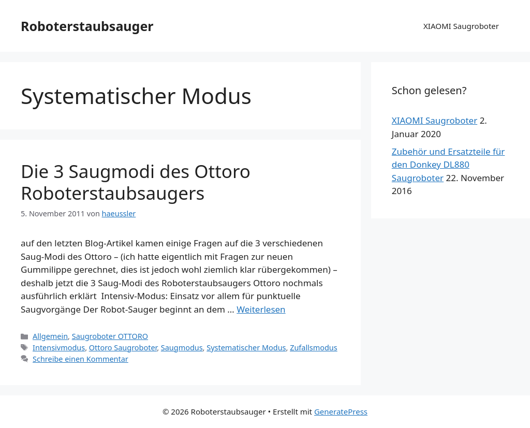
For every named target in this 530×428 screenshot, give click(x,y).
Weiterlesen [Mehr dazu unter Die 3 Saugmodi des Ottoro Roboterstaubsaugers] (261, 309)
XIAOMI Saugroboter (461, 26)
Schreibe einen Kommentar (80, 359)
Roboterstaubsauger (87, 26)
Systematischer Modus (246, 347)
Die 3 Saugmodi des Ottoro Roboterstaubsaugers (136, 182)
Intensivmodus (59, 347)
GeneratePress (340, 411)
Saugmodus (182, 347)
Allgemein (50, 336)
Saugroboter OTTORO (110, 336)
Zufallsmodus (313, 347)
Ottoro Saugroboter (123, 347)
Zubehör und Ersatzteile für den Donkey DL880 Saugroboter (448, 164)
